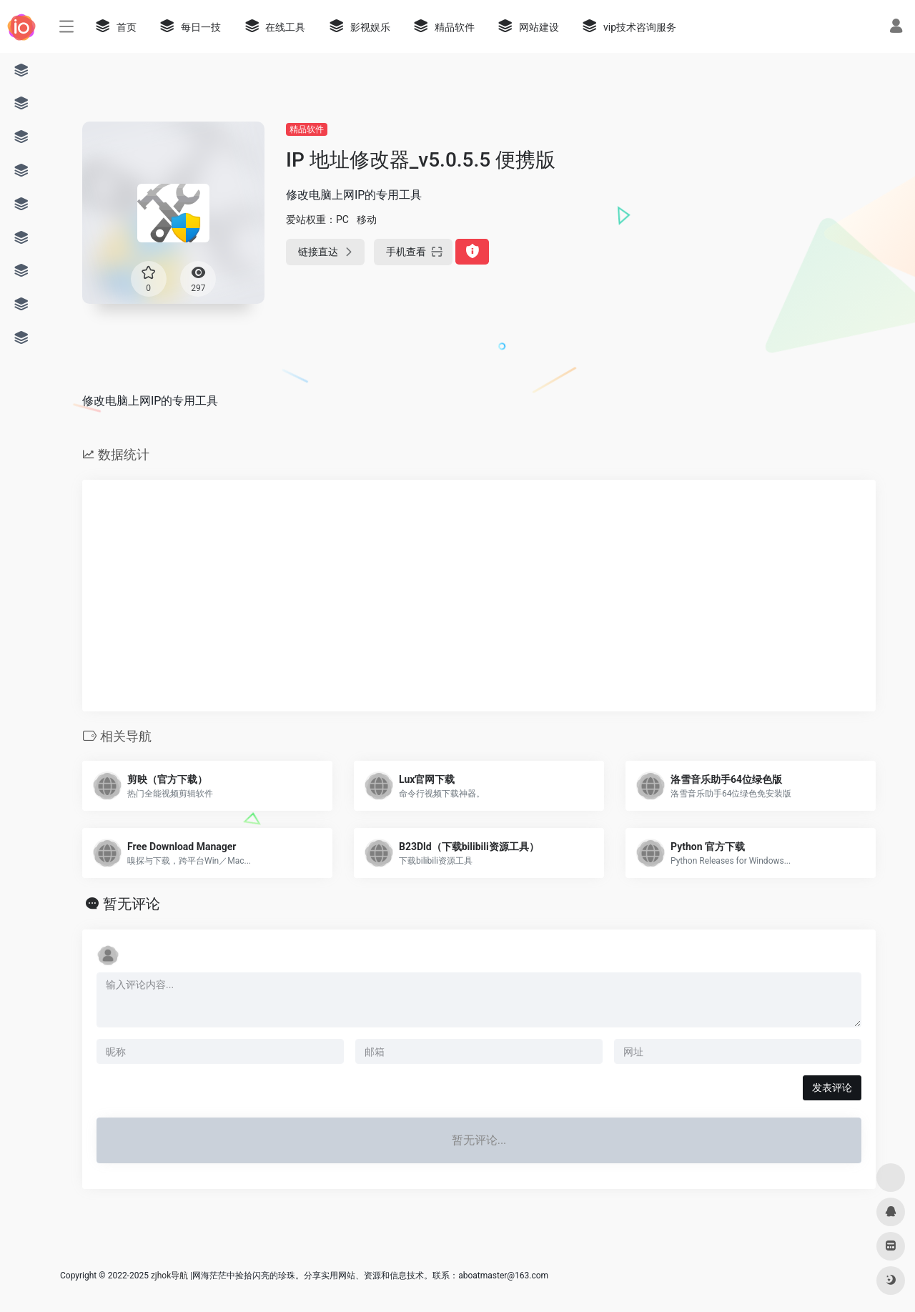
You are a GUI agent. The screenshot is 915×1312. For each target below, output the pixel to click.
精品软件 (307, 129)
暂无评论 (131, 903)
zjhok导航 (169, 1276)
